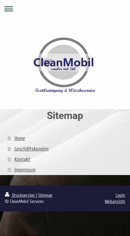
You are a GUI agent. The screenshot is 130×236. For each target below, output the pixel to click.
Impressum (24, 170)
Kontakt (22, 159)
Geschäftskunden (31, 149)
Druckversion (20, 195)
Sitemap (45, 195)
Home (19, 138)
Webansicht (115, 201)
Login (120, 195)
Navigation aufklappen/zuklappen (65, 9)
